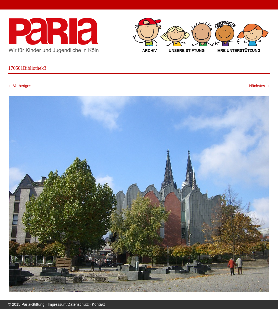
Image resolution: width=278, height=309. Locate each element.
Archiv (149, 50)
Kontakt (98, 304)
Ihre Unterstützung (239, 50)
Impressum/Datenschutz (68, 304)
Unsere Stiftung (187, 50)
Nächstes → (259, 86)
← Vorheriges (19, 86)
